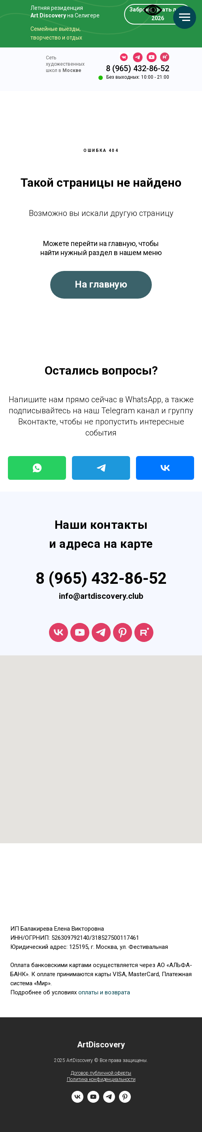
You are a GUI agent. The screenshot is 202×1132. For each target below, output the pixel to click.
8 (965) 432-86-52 (137, 68)
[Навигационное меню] (184, 17)
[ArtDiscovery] (122, 632)
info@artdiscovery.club (101, 596)
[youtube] (79, 632)
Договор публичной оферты (101, 1073)
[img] (28, 66)
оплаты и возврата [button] (104, 992)
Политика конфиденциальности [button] (101, 1079)
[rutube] (143, 632)
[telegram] (101, 632)
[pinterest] (125, 1100)
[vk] (58, 632)
